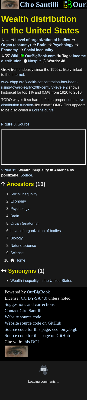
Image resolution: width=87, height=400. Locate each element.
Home (17, 260)
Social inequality (38, 50)
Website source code (23, 316)
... (7, 40)
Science (17, 253)
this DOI (31, 341)
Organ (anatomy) (24, 223)
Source (23, 124)
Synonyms (23, 271)
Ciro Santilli (29, 4)
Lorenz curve (43, 110)
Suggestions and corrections (30, 304)
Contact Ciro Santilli (23, 310)
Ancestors (23, 184)
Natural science (23, 246)
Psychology (62, 45)
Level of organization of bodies (42, 40)
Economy (18, 201)
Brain (41, 45)
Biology (16, 238)
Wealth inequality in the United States (41, 281)
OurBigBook (38, 292)
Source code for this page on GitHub (37, 335)
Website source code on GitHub (33, 323)
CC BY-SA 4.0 (34, 298)
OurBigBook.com (38, 56)
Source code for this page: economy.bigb (41, 329)
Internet (17, 75)
